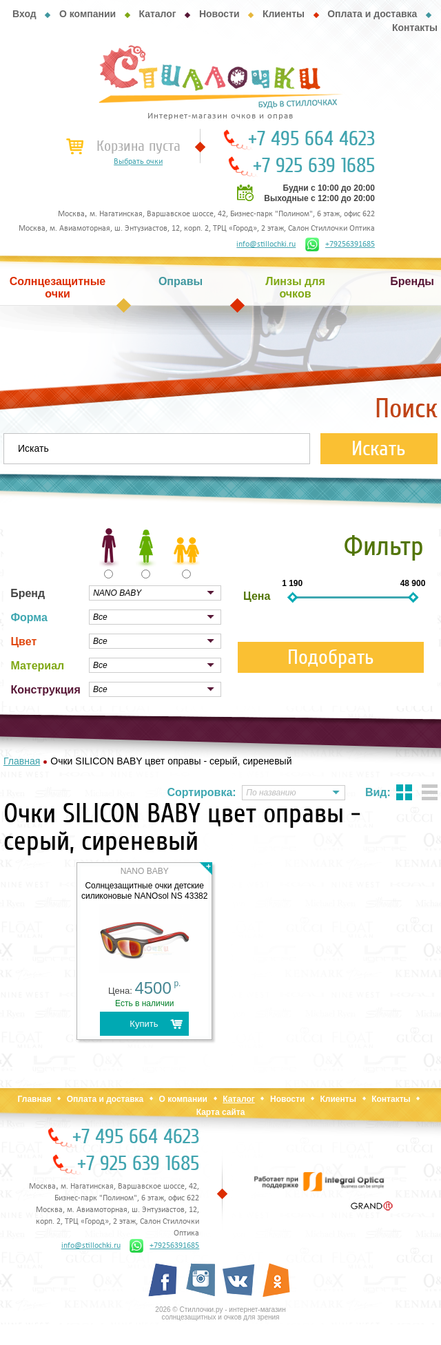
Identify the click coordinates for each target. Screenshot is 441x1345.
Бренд (27, 593)
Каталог (157, 13)
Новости (219, 13)
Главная (35, 1099)
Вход (24, 13)
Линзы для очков (295, 287)
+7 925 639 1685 (314, 166)
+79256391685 (340, 244)
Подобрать (330, 657)
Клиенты (284, 13)
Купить (144, 1024)
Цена (256, 596)
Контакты (415, 27)
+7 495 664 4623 (311, 139)
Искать (378, 449)
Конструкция (45, 690)
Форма (29, 617)
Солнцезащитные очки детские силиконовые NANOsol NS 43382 (144, 891)
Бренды (412, 281)
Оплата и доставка (372, 13)
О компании (87, 13)
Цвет (23, 641)
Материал (37, 665)
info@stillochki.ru (266, 244)
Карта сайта (220, 1112)
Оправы (180, 281)
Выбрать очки (138, 162)
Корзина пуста (138, 146)
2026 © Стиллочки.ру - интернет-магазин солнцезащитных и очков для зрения (220, 1313)
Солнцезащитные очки (58, 287)
